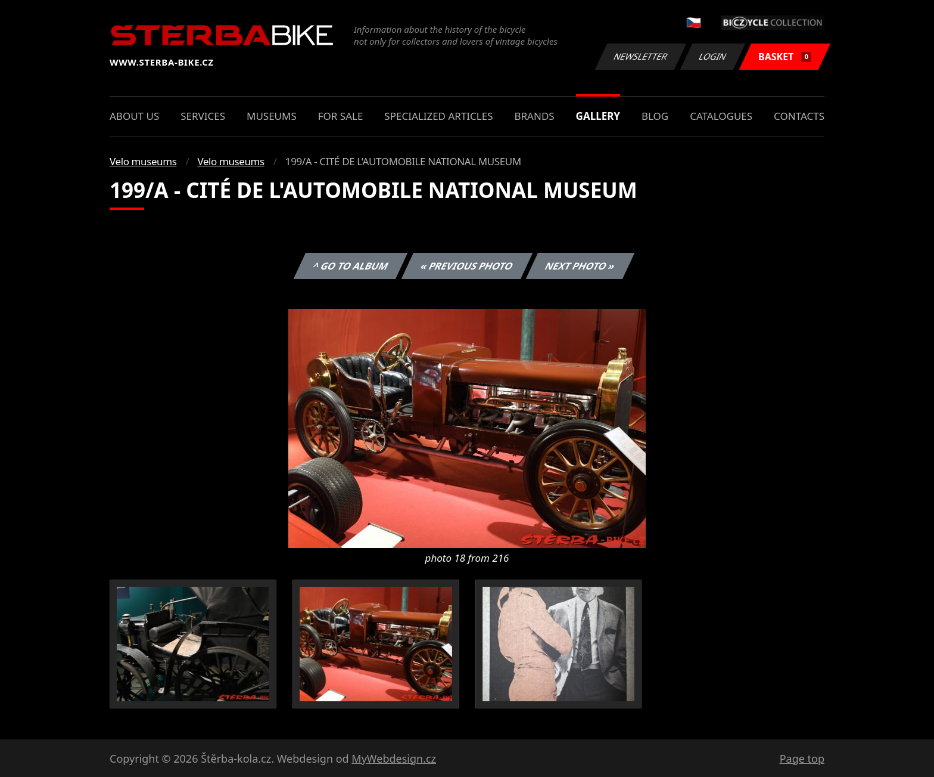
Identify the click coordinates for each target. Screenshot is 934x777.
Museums (272, 116)
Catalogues (721, 116)
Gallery (598, 116)
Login (713, 56)
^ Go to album (350, 266)
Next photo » (580, 266)
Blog (655, 116)
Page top (802, 758)
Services (202, 116)
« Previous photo (467, 266)
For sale (340, 116)
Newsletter (640, 56)
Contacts (799, 116)
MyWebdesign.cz (393, 758)
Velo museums (143, 161)
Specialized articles (438, 116)
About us (134, 116)
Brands (534, 116)
